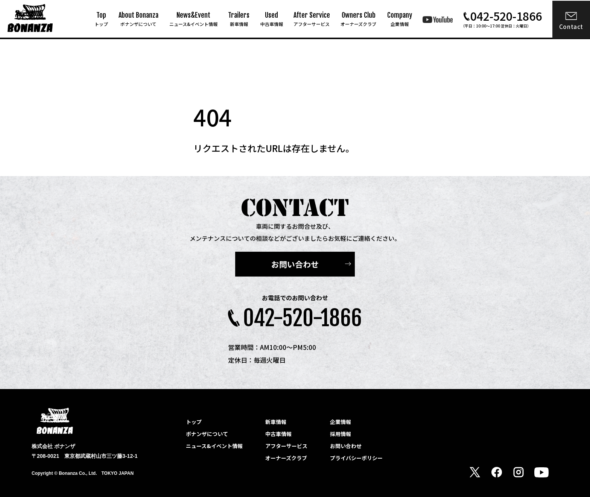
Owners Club (358, 19)
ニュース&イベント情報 (214, 446)
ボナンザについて (207, 434)
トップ (194, 422)
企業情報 (340, 422)
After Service (311, 19)
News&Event (193, 19)
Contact (571, 26)
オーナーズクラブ (286, 458)
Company (399, 19)
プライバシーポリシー (356, 458)
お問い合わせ (295, 265)
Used (271, 19)
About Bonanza (138, 19)
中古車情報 (278, 434)
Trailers (238, 19)
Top (101, 19)
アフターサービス (286, 446)
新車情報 (275, 422)
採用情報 (340, 434)
